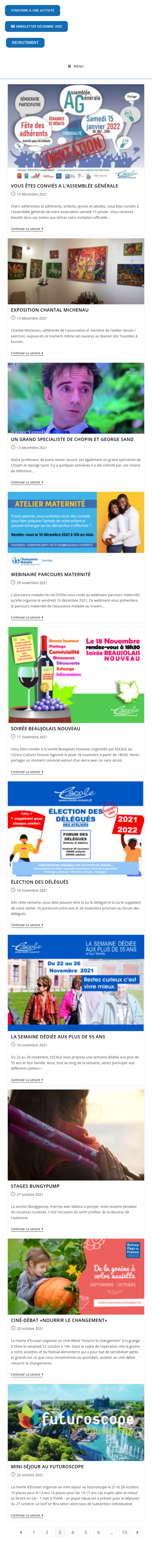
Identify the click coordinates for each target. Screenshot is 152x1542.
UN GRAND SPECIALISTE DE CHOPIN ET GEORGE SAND (72, 434)
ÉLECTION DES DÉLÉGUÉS (40, 877)
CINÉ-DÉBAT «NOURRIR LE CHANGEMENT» (59, 1315)
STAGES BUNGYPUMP (35, 1181)
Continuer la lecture (27, 224)
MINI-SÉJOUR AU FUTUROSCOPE (47, 1461)
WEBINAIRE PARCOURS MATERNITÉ (51, 569)
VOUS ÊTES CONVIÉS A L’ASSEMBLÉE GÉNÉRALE (64, 180)
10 (124, 1527)
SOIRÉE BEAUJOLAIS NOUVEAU (45, 723)
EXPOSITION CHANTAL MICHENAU (50, 305)
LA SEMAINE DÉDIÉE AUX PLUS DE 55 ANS (58, 1032)
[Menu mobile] (76, 66)
